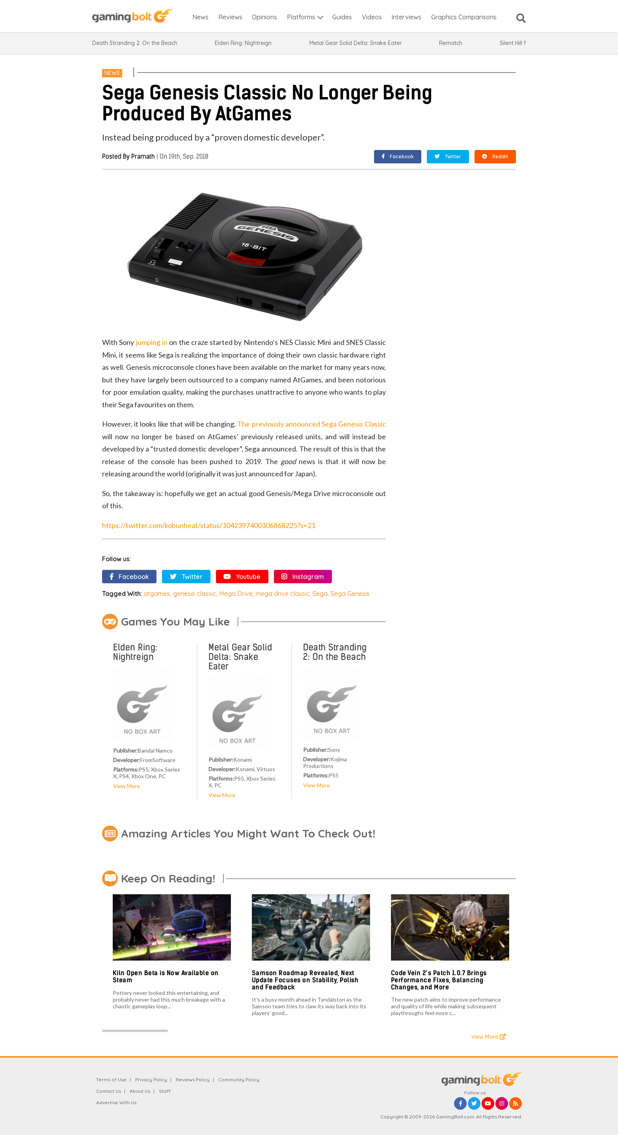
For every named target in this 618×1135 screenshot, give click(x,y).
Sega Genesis (350, 593)
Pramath (143, 156)
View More (126, 786)
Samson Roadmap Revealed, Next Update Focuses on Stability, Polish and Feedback (305, 980)
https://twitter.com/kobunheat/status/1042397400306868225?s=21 (208, 525)
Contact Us (108, 1091)
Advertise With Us (116, 1102)
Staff (165, 1091)
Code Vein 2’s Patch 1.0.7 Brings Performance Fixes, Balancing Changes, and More (439, 980)
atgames (157, 593)
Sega (320, 593)
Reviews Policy (193, 1080)
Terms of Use (111, 1080)
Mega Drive (236, 593)
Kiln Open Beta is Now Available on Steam (166, 976)
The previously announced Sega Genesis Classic (311, 424)
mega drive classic (282, 593)
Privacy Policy (151, 1080)
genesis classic (194, 593)
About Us (140, 1091)
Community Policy (238, 1080)
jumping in (152, 342)
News (112, 73)
